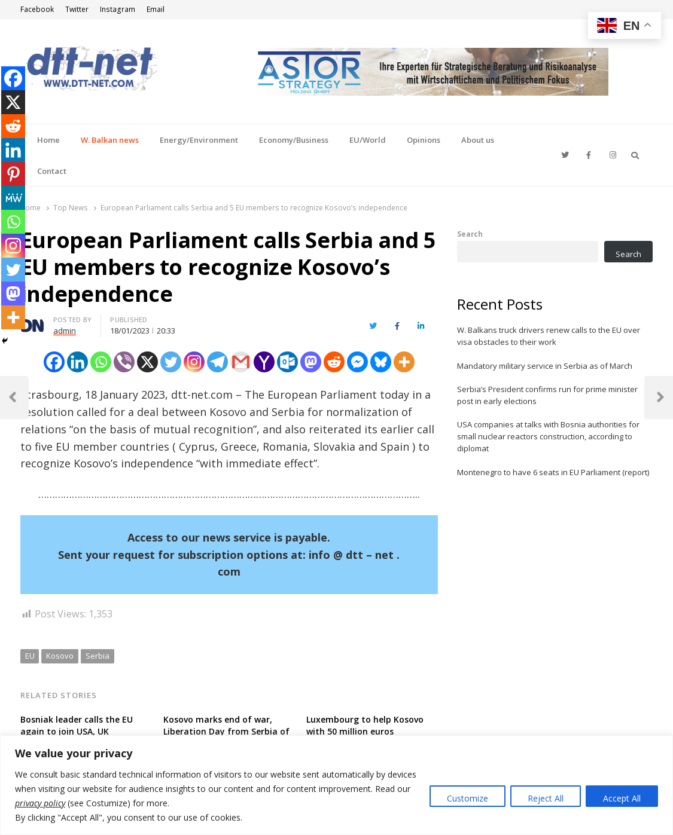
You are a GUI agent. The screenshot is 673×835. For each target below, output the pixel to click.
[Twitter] (170, 361)
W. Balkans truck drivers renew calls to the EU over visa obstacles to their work (548, 336)
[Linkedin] (77, 361)
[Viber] (124, 361)
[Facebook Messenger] (357, 361)
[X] (147, 361)
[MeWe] (13, 198)
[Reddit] (334, 361)
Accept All (622, 798)
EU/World (367, 139)
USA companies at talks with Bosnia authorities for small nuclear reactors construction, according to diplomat (548, 436)
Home (48, 139)
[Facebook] (54, 361)
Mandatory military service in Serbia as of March (544, 365)
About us (477, 139)
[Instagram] (194, 361)
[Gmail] (240, 361)
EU (30, 655)
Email (156, 9)
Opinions (423, 139)
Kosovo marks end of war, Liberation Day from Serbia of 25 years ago (226, 731)
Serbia (97, 655)
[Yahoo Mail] (264, 361)
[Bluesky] (380, 361)
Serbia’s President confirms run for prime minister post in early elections (547, 395)
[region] (336, 785)
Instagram (117, 9)
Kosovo (60, 655)
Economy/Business (293, 139)
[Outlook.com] (287, 361)
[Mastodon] (310, 361)
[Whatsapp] (100, 361)
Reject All (546, 798)
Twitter (77, 9)
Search (470, 233)
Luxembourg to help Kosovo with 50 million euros (365, 725)
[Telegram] (217, 361)
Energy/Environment (199, 139)
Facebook (37, 9)
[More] (404, 361)
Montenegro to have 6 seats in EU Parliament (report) (553, 472)
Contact (51, 171)
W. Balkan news (110, 139)
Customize (467, 798)
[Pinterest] (13, 174)
